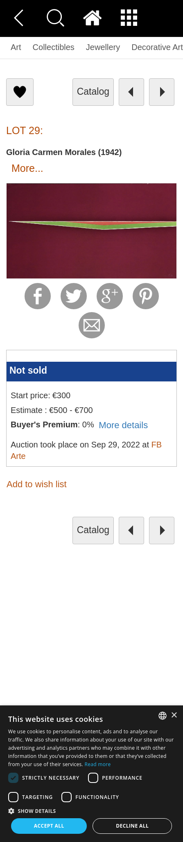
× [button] (174, 715)
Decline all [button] (132, 825)
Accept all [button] (49, 825)
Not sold (28, 370)
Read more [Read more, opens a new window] (98, 764)
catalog (93, 91)
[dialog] (91, 773)
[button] (91, 811)
